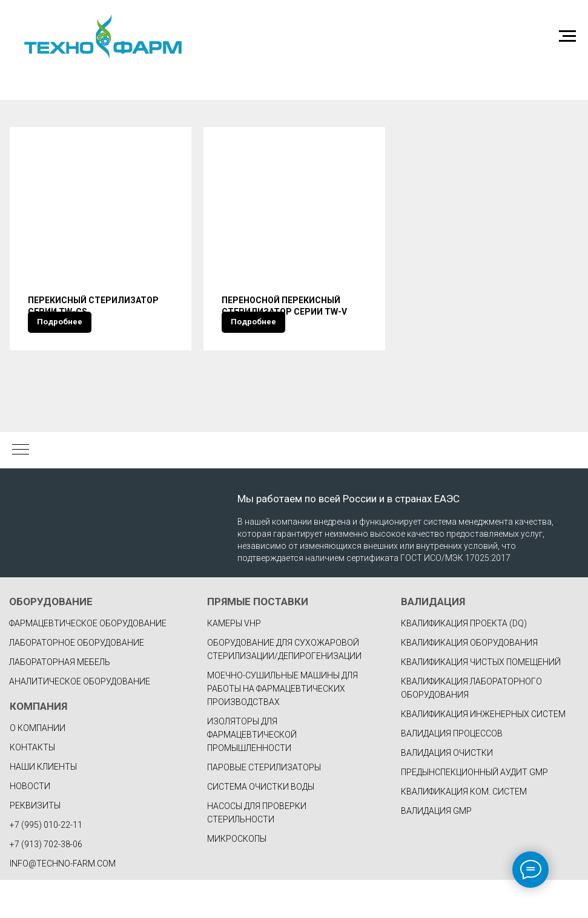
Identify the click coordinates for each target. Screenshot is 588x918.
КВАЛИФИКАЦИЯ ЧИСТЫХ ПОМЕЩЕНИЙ (481, 700)
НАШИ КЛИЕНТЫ (43, 805)
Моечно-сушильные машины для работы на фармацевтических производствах (282, 727)
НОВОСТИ (30, 824)
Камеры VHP (234, 661)
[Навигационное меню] (567, 36)
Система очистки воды (260, 825)
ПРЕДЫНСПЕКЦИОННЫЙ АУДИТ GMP (474, 810)
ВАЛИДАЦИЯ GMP (436, 849)
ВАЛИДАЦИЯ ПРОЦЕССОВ (452, 771)
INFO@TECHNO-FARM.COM (63, 902)
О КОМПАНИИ (37, 766)
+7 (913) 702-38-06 (46, 882)
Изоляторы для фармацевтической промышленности (252, 773)
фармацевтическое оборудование (88, 661)
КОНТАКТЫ (32, 785)
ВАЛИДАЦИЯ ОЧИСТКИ (447, 791)
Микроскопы (236, 877)
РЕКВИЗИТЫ (35, 843)
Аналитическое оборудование (79, 719)
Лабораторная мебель (59, 700)
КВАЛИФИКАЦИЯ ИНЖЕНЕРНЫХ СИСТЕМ (483, 752)
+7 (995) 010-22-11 (46, 863)
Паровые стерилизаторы (264, 805)
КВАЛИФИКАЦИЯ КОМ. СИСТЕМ (464, 829)
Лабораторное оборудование (76, 681)
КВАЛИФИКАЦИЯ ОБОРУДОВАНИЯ (469, 681)
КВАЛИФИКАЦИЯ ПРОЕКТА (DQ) (464, 661)
